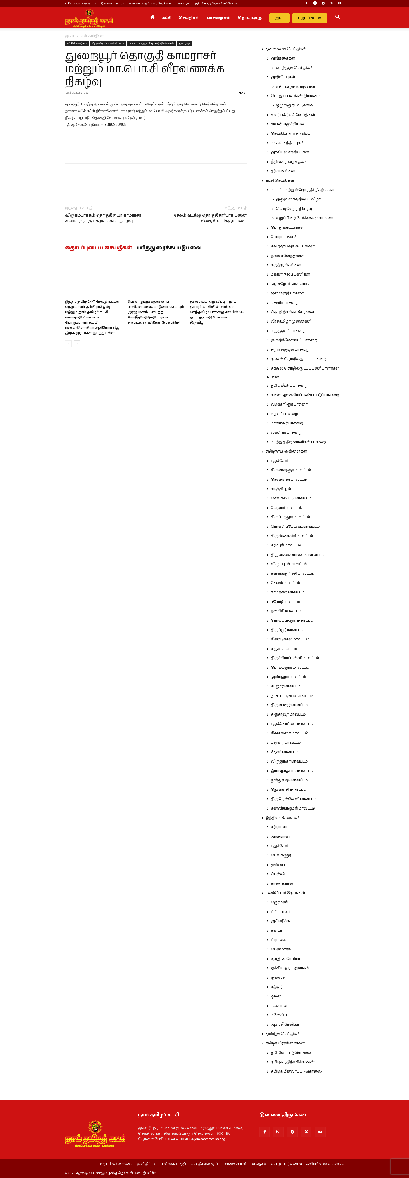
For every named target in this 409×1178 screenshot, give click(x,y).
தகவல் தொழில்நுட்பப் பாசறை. (299, 359)
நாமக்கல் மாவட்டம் (287, 592)
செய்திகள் (189, 18)
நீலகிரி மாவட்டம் (286, 611)
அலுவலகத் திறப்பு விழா (298, 199)
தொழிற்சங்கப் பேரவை (292, 312)
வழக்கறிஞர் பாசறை (290, 404)
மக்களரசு (182, 3)
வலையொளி (236, 1164)
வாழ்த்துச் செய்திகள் (295, 68)
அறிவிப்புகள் (283, 77)
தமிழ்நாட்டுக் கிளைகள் (286, 451)
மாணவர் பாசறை (287, 423)
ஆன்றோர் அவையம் (290, 284)
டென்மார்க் (281, 949)
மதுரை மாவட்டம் (286, 743)
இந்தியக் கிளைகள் (283, 818)
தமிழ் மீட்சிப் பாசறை (289, 386)
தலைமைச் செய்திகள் (286, 49)
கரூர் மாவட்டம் (284, 649)
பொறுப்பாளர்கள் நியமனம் (295, 96)
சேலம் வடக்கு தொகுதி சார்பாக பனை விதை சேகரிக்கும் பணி (210, 218)
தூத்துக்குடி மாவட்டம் (289, 780)
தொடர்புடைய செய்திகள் (98, 248)
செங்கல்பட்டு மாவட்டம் (291, 498)
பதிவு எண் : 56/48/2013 (80, 3)
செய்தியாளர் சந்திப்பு (290, 133)
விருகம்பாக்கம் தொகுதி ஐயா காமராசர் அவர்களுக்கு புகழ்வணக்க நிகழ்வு (103, 218)
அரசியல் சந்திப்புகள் (290, 152)
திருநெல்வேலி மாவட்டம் (293, 799)
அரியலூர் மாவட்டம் (288, 677)
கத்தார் (277, 987)
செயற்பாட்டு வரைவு (286, 1164)
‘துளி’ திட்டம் (146, 1164)
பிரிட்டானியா (283, 912)
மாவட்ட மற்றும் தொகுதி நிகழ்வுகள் (151, 43)
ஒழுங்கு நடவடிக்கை (294, 105)
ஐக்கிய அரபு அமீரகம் (290, 968)
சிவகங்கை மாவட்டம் (289, 733)
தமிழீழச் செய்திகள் (283, 1034)
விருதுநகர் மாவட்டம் (289, 761)
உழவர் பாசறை (284, 414)
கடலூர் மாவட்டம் (285, 686)
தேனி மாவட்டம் (284, 752)
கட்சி (166, 18)
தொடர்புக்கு (250, 18)
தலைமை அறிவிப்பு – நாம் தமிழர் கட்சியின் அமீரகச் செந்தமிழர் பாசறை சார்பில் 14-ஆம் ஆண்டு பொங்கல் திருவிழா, (217, 312)
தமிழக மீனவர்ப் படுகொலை (296, 1071)
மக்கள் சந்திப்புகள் (287, 143)
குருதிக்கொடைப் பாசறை (294, 340)
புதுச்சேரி (279, 461)
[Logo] (89, 18)
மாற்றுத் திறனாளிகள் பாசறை (298, 442)
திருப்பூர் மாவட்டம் (287, 630)
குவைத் (278, 977)
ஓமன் (276, 996)
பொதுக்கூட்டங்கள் (287, 227)
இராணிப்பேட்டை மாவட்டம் (295, 526)
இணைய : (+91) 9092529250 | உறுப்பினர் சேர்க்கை (136, 3)
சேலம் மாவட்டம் (285, 583)
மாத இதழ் (258, 1164)
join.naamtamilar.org (209, 1139)
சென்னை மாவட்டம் (289, 480)
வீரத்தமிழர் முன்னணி (291, 321)
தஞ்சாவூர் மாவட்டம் (288, 714)
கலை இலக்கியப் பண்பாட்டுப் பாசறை (305, 395)
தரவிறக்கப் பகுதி (173, 1164)
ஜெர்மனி (279, 902)
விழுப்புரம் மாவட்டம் (289, 564)
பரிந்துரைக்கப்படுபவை (169, 248)
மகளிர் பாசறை (284, 303)
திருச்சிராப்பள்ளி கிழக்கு (108, 43)
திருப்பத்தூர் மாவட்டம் (290, 517)
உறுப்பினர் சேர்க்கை (116, 1164)
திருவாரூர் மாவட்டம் (289, 705)
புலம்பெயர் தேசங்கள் (285, 893)
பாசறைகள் (219, 18)
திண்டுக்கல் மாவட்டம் (290, 639)
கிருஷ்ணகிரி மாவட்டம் (292, 536)
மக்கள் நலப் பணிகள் (290, 274)
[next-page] (77, 343)
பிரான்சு (278, 940)
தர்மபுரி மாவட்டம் (286, 545)
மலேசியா (280, 1015)
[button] (337, 18)
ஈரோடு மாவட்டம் (285, 602)
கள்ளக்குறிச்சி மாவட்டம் (292, 573)
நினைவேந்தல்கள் (288, 256)
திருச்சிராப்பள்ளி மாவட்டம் (295, 658)
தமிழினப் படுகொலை (291, 1053)
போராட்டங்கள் (284, 237)
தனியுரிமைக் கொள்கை (325, 1164)
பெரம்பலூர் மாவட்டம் (290, 667)
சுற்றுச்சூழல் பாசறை (290, 350)
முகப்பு (70, 36)
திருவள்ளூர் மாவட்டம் (291, 470)
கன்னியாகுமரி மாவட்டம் (293, 808)
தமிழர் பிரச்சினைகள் (285, 1043)
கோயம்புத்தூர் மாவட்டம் (292, 620)
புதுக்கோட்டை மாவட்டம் (292, 724)
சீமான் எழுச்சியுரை (288, 124)
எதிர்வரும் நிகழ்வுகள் (295, 87)
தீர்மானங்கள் (283, 171)
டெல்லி (278, 874)
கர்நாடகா (279, 827)
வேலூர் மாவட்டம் (286, 508)
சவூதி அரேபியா (285, 959)
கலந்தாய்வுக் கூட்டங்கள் (293, 246)
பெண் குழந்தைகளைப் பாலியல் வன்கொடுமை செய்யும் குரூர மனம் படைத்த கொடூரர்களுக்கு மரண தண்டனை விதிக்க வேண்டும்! (156, 312)
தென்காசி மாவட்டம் (288, 790)
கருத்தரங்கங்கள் (286, 265)
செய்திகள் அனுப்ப (205, 1164)
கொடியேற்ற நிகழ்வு (294, 209)
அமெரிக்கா (281, 921)
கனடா (276, 930)
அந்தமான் (280, 837)
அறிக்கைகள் (283, 58)
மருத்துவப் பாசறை (288, 331)
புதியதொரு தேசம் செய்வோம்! (216, 3)
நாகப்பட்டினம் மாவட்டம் (292, 696)
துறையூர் (184, 43)
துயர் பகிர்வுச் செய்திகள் (293, 115)
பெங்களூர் (281, 855)
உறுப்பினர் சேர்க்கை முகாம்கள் (304, 218)
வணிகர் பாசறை (286, 433)
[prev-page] (68, 343)
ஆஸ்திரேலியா (285, 1024)
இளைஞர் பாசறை (288, 293)
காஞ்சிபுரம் (281, 489)
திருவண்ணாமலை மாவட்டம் (297, 555)
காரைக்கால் (282, 884)
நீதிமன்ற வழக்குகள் (289, 162)
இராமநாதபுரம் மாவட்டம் (292, 771)
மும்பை (278, 865)
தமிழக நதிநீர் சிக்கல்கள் (293, 1062)
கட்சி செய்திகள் (77, 43)
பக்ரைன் (279, 1006)
